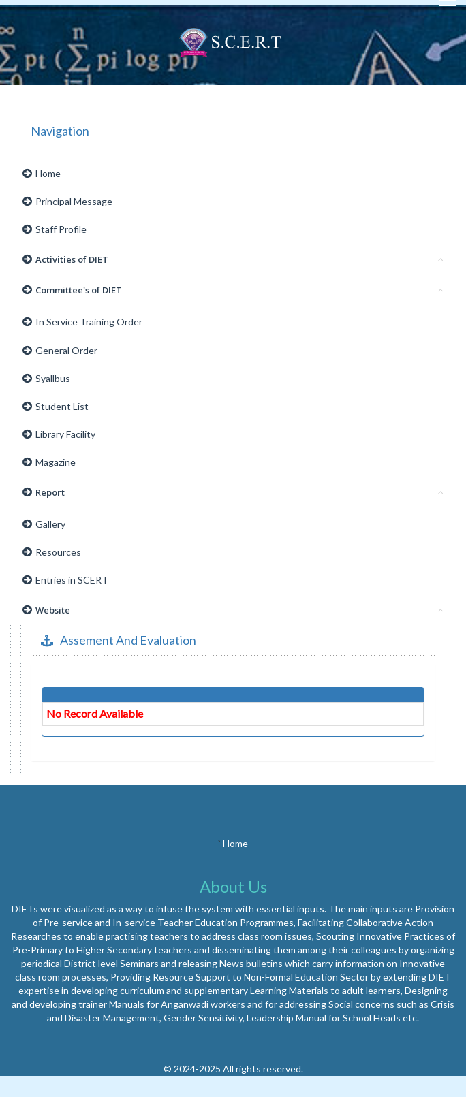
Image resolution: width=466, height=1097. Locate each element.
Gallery (43, 524)
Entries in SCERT (65, 580)
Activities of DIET (233, 259)
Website (233, 610)
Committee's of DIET (233, 290)
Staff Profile (54, 229)
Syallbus (46, 378)
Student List (55, 406)
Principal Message (67, 201)
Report (233, 492)
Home (41, 173)
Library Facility (58, 434)
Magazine (49, 462)
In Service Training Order (82, 322)
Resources (51, 552)
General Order (59, 350)
